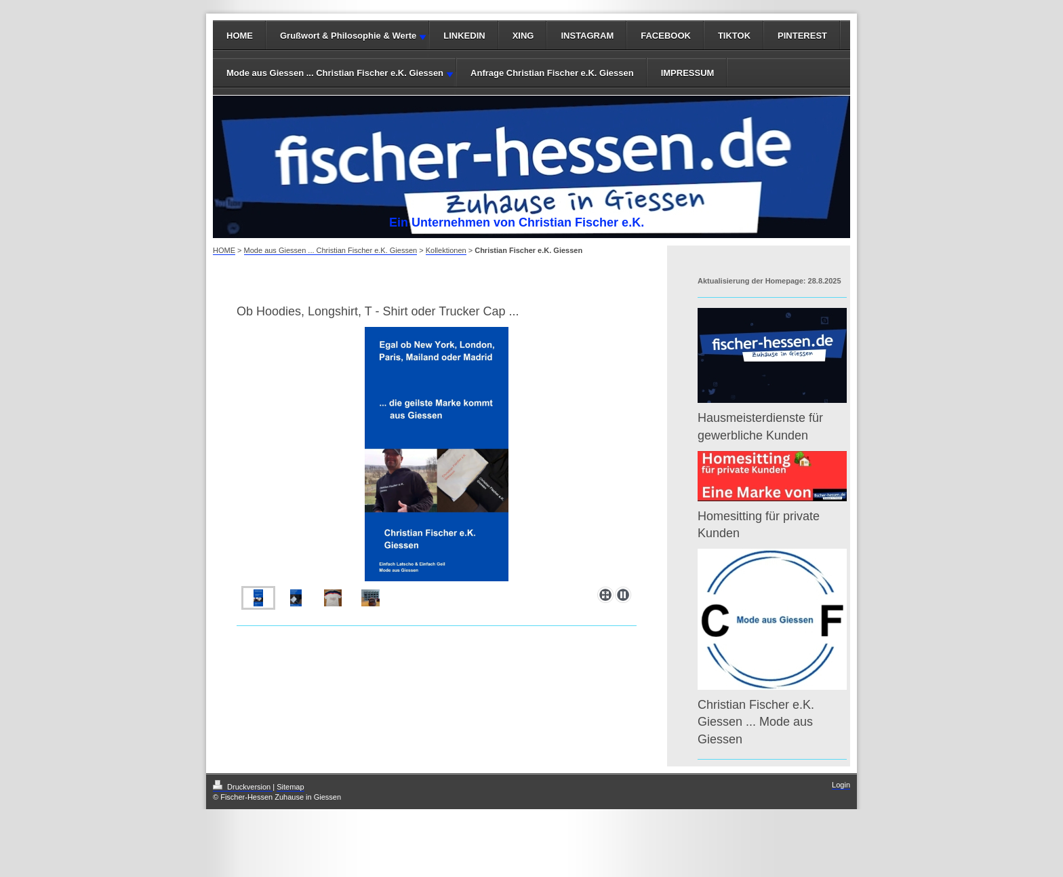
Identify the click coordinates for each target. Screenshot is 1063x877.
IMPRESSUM (688, 73)
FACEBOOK (666, 36)
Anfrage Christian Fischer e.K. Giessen (552, 73)
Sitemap (290, 787)
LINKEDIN (464, 36)
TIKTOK (734, 36)
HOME (239, 36)
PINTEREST (802, 36)
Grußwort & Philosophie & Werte (348, 36)
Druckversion (243, 787)
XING (523, 36)
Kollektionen (446, 250)
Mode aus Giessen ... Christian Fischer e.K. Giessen (334, 73)
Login (841, 785)
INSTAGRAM (587, 36)
